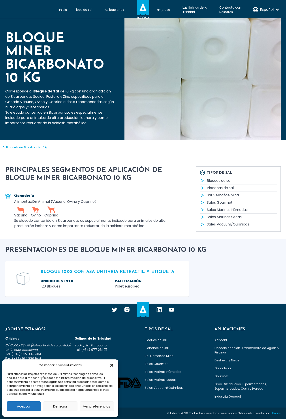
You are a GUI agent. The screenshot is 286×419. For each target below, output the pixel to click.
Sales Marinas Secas (221, 217)
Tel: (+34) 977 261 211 (91, 350)
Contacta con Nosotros (230, 9)
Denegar (60, 406)
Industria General (227, 396)
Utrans (276, 413)
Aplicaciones (114, 10)
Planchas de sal (217, 188)
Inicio (63, 10)
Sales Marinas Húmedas (224, 209)
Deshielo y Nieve (226, 360)
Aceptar (23, 406)
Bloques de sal (215, 180)
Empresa (163, 10)
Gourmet (221, 376)
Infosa (143, 9)
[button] (111, 365)
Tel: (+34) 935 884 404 (23, 354)
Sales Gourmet (216, 202)
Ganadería (222, 368)
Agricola (220, 340)
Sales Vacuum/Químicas (224, 224)
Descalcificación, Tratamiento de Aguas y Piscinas (246, 350)
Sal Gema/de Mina (219, 195)
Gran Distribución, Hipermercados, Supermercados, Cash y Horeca (240, 386)
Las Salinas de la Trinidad (195, 9)
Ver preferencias (96, 406)
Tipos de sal (83, 10)
